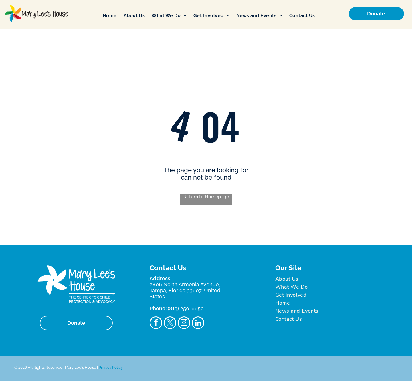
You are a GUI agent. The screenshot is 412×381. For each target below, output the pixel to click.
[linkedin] (198, 323)
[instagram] (184, 323)
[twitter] (170, 323)
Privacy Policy (111, 367)
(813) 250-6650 (186, 308)
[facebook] (156, 323)
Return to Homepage (206, 196)
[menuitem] (109, 15)
